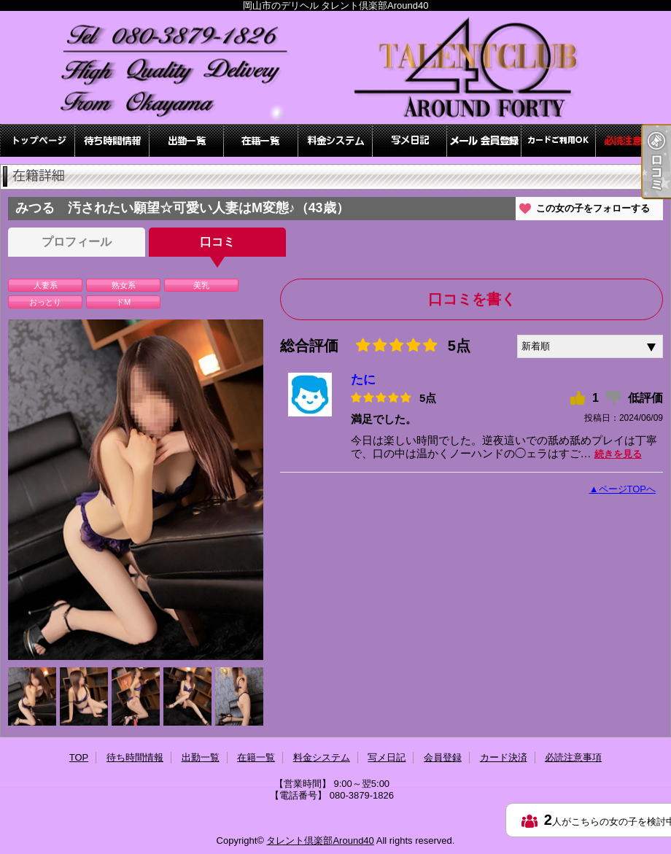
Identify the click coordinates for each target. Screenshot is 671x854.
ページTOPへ (627, 489)
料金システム (335, 140)
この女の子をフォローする (593, 208)
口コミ (217, 242)
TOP (38, 140)
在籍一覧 (261, 140)
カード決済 (558, 140)
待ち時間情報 (112, 140)
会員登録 (484, 140)
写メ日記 (410, 140)
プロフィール (77, 242)
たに (363, 380)
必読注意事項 (633, 140)
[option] (135, 489)
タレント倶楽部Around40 (319, 840)
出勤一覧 (187, 140)
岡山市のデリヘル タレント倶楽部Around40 (335, 67)
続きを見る (618, 454)
